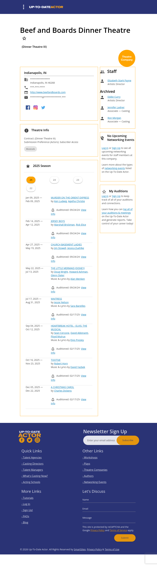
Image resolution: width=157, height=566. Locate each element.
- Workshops (94, 459)
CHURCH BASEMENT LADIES (66, 244)
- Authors (92, 474)
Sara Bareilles (77, 305)
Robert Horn (61, 363)
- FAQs (30, 516)
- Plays (91, 464)
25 (31, 179)
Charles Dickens (63, 390)
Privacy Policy (99, 527)
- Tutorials (31, 501)
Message (91, 517)
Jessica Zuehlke (75, 248)
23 (77, 179)
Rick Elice (81, 224)
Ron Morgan (114, 117)
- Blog (29, 521)
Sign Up (116, 148)
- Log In (30, 506)
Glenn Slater (57, 275)
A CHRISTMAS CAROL (62, 387)
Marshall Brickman (64, 224)
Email (90, 510)
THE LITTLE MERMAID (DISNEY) (68, 268)
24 (54, 179)
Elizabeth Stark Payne (119, 80)
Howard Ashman (78, 271)
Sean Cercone (61, 333)
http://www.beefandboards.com (48, 92)
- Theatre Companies (98, 469)
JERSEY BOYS (58, 221)
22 (31, 188)
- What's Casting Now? (37, 474)
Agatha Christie (76, 201)
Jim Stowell (60, 248)
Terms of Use (112, 557)
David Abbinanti (79, 333)
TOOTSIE (56, 360)
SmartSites (80, 557)
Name (90, 503)
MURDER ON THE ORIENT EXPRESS (70, 197)
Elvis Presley (77, 340)
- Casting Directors (35, 464)
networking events (115, 168)
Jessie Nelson (61, 302)
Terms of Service (116, 527)
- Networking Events (97, 479)
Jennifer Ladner (115, 107)
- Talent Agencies (35, 459)
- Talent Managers (35, 469)
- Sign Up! (31, 511)
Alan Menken (77, 278)
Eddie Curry (113, 96)
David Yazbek (77, 367)
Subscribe (135, 440)
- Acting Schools (34, 479)
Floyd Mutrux (58, 336)
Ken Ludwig (60, 201)
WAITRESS (56, 298)
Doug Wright (61, 271)
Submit (122, 533)
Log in (105, 148)
